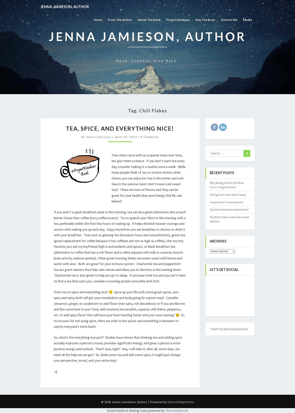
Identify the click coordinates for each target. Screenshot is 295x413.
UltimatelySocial (176, 410)
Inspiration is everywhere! (226, 202)
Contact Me (229, 19)
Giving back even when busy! (228, 195)
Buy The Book (205, 19)
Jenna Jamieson (98, 137)
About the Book (149, 19)
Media (247, 19)
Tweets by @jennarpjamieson (229, 329)
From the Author (120, 19)
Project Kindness (178, 19)
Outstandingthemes (181, 402)
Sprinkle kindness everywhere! (229, 209)
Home (98, 19)
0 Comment (150, 137)
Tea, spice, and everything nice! (120, 128)
